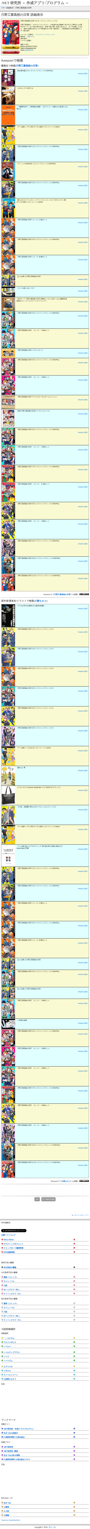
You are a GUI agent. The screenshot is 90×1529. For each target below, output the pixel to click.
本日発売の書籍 (10, 1267)
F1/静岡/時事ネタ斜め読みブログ (17, 1459)
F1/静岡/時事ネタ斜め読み (14, 1437)
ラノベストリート (11, 1375)
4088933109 (29, 50)
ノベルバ (7, 1346)
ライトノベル (9, 1281)
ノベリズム (8, 1361)
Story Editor (9, 1240)
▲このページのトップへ (80, 1215)
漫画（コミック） (11, 1277)
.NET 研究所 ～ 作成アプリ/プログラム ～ (35, 3)
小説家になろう (10, 1379)
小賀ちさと (31, 36)
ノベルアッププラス (12, 1352)
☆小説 (6, 1511)
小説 (5, 1285)
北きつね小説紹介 (11, 1433)
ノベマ (6, 1356)
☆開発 (6, 1507)
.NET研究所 (8, 1447)
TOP (2, 8)
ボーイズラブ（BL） (12, 1290)
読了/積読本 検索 (48, 1199)
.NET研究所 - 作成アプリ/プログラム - (19, 1429)
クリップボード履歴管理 (13, 1248)
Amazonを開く (83, 73)
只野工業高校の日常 (27, 65)
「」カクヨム (9, 1338)
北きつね (7, 1503)
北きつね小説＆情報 (12, 1455)
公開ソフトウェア (8, 1235)
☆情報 (6, 1515)
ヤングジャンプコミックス (45, 34)
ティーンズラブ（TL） (13, 1294)
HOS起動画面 (9, 1252)
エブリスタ (8, 1367)
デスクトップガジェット (13, 1244)
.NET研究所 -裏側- (11, 1451)
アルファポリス (10, 1342)
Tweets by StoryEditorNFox (10, 1520)
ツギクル (7, 1371)
